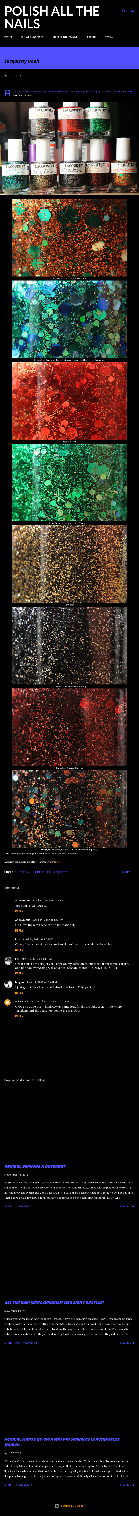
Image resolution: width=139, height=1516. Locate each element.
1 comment (23, 1206)
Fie (17, 958)
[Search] (124, 6)
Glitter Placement (32, 36)
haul (29, 872)
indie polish (42, 872)
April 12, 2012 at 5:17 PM (37, 958)
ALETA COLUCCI (24, 1001)
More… (109, 36)
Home (8, 36)
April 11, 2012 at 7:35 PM (48, 900)
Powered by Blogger (70, 1505)
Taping (91, 36)
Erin (17, 939)
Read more (127, 1206)
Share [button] (126, 872)
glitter (19, 872)
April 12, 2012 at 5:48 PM (42, 982)
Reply (19, 911)
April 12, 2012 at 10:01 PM (53, 1001)
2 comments (24, 1485)
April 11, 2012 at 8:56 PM (48, 920)
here (57, 862)
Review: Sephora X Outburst (34, 1167)
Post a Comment (27, 1342)
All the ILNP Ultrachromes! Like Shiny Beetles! (54, 1303)
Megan (19, 982)
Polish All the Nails (52, 17)
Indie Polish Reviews (65, 36)
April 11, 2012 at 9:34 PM (38, 939)
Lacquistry (60, 872)
